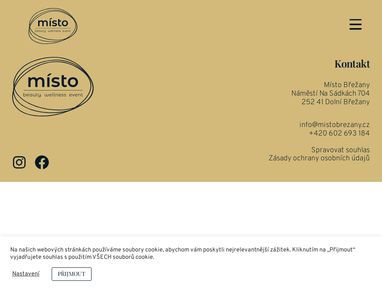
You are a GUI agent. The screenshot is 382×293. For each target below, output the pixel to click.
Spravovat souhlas (340, 177)
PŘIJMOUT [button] (71, 274)
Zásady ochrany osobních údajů (319, 185)
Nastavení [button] (25, 274)
